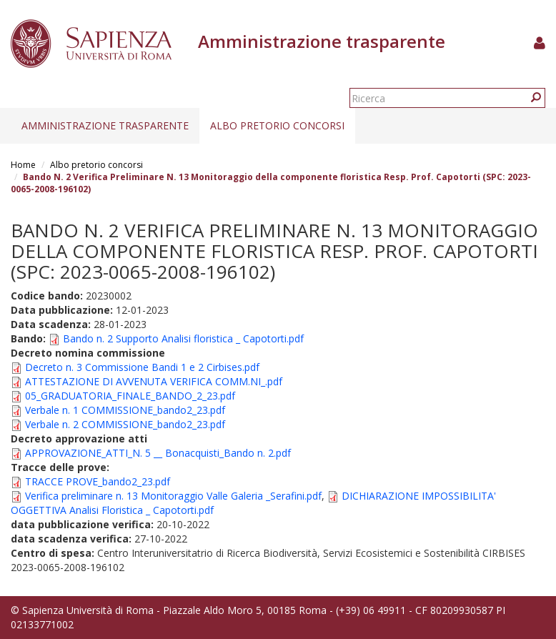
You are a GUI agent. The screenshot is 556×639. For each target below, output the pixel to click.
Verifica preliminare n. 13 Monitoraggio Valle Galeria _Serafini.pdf (173, 495)
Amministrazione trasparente (105, 125)
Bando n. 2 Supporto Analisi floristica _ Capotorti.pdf (183, 338)
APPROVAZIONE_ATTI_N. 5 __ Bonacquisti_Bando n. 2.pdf (158, 453)
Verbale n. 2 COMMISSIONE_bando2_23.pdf (125, 424)
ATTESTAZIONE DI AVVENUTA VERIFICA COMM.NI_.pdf (153, 381)
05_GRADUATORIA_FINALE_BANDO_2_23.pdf (130, 395)
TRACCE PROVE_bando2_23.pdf (97, 481)
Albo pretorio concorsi (277, 125)
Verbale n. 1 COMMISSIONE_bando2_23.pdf (125, 410)
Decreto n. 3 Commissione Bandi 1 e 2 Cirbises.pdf (142, 367)
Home (23, 165)
